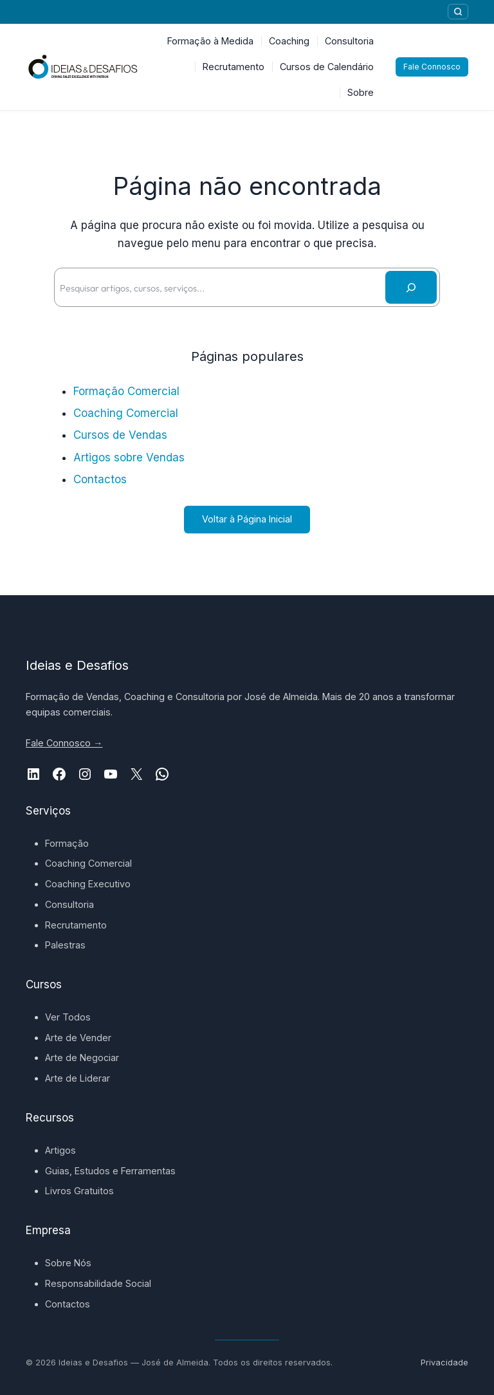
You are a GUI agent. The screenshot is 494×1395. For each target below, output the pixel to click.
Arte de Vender (78, 1037)
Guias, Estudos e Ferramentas (110, 1170)
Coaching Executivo (88, 883)
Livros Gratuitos (79, 1190)
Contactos (100, 479)
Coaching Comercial (125, 413)
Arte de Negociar (82, 1057)
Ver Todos (68, 1017)
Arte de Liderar (77, 1078)
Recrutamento (76, 924)
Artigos (60, 1150)
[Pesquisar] (458, 11)
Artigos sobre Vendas (129, 457)
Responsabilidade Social (98, 1283)
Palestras (65, 944)
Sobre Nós (68, 1262)
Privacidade (444, 1362)
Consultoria (69, 904)
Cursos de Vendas (120, 435)
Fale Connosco (432, 66)
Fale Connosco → (64, 742)
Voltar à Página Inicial (247, 518)
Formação (67, 843)
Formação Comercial (126, 391)
